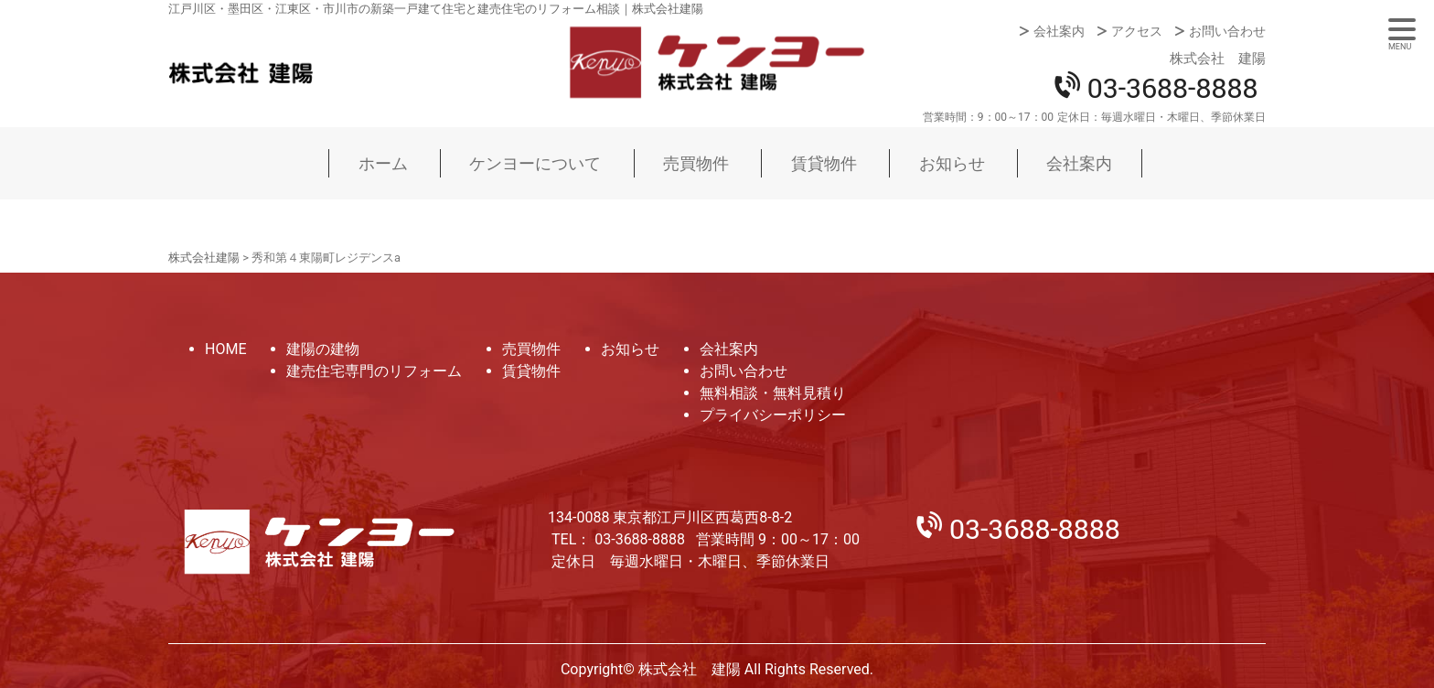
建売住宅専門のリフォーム (374, 371)
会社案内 (1059, 31)
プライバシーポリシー (773, 415)
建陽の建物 (322, 349)
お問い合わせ (1227, 31)
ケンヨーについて (535, 163)
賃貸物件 (824, 163)
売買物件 (696, 163)
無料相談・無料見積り (773, 393)
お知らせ (952, 163)
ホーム (383, 163)
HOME (225, 349)
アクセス (1136, 31)
